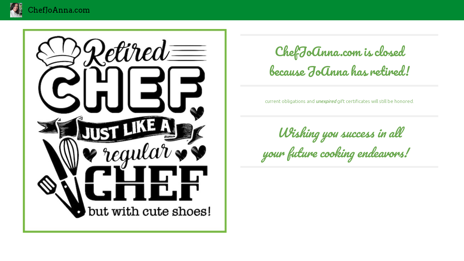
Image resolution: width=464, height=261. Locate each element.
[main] (339, 60)
